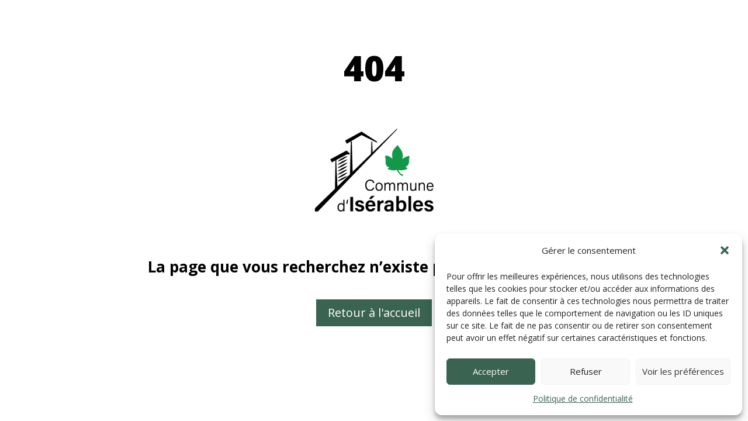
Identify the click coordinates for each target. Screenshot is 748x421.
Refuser (586, 371)
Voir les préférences (683, 371)
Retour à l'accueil (374, 312)
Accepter (491, 371)
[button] (724, 250)
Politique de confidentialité (583, 398)
